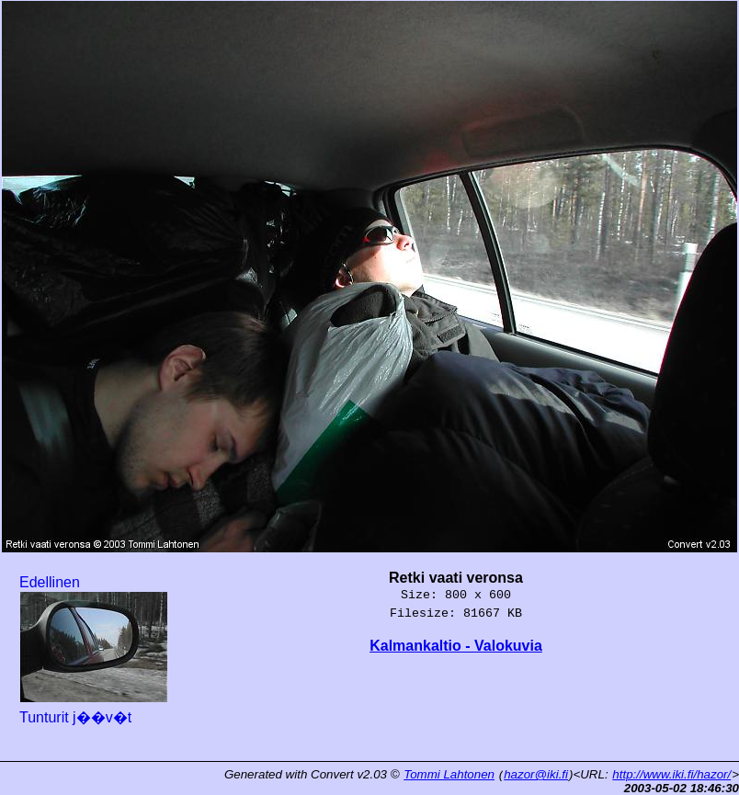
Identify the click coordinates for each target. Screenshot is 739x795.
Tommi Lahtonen (449, 774)
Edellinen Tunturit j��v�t (93, 649)
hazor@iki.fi (536, 774)
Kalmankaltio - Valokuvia (456, 645)
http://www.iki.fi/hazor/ (671, 774)
